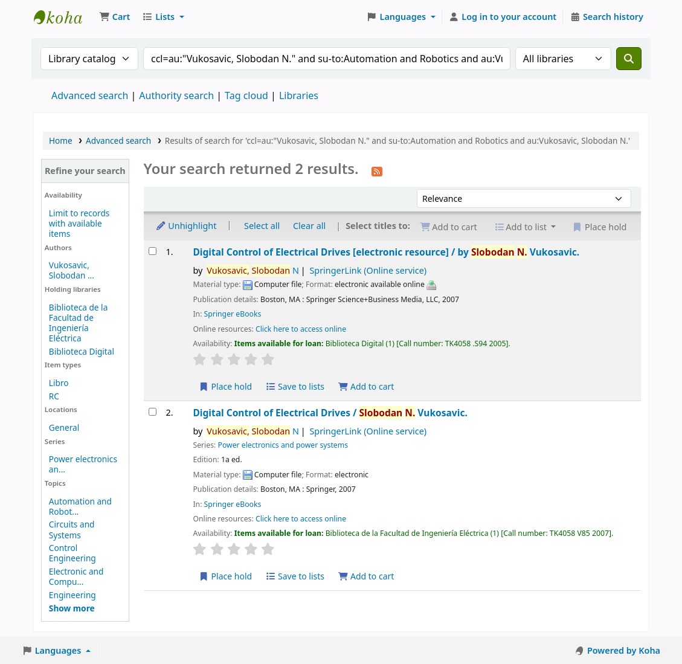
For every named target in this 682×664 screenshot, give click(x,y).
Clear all (309, 225)
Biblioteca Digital (81, 351)
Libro (59, 382)
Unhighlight (186, 225)
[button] (114, 16)
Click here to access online (301, 329)
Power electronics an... (83, 464)
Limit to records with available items (79, 223)
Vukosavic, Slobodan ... (71, 270)
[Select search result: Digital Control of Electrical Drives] (152, 251)
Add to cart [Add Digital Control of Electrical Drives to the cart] (366, 386)
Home (60, 140)
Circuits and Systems (72, 529)
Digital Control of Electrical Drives (386, 252)
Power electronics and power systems (282, 445)
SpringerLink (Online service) (367, 270)
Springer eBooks (233, 314)
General (64, 427)
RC (54, 396)
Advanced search (89, 95)
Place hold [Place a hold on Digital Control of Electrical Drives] (225, 386)
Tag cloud (246, 95)
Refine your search (85, 170)
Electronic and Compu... (76, 576)
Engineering (72, 595)
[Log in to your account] (503, 16)
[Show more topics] (72, 608)
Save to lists (294, 386)
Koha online (64, 17)
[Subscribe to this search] (376, 170)
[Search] (629, 58)
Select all (262, 225)
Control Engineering (72, 553)
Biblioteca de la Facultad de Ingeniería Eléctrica (78, 322)
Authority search (176, 95)
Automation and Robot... (80, 506)
